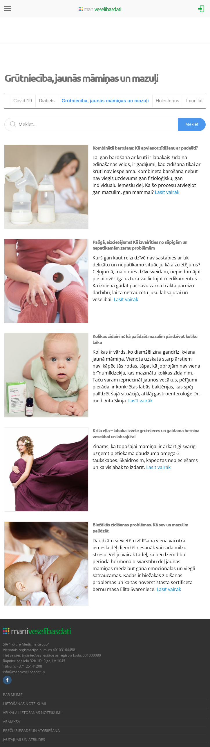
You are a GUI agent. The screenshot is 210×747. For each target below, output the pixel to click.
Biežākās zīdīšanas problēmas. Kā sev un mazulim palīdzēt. (140, 527)
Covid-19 (22, 100)
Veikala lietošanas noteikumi (32, 712)
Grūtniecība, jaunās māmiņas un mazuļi (105, 100)
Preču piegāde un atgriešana (31, 730)
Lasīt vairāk (167, 192)
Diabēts (47, 100)
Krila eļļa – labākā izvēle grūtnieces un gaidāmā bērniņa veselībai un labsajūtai (146, 433)
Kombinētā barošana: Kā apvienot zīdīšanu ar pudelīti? (145, 148)
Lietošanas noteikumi (24, 703)
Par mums (12, 694)
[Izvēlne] (7, 8)
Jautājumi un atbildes (24, 739)
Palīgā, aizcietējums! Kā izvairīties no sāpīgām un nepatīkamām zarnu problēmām (140, 245)
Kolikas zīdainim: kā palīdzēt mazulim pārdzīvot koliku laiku (145, 339)
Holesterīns (167, 100)
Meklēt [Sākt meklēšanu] (191, 124)
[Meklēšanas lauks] (105, 124)
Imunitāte (195, 100)
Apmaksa (11, 721)
